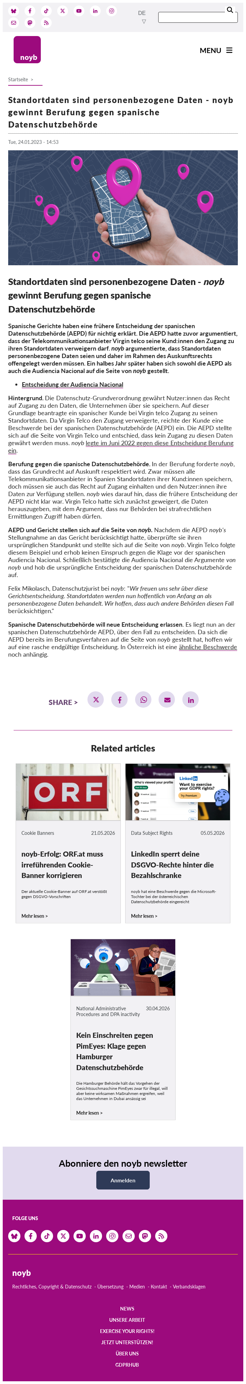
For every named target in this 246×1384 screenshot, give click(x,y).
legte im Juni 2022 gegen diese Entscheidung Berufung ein (120, 446)
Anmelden (123, 1180)
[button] (95, 699)
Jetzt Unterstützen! (127, 1342)
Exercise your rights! (127, 1331)
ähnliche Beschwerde (208, 647)
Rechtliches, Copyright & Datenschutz (52, 1286)
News (127, 1309)
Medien (137, 1286)
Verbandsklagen (189, 1286)
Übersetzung (110, 1286)
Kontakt (159, 1286)
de (142, 13)
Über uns (127, 1353)
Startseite (18, 79)
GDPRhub (127, 1365)
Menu (211, 50)
